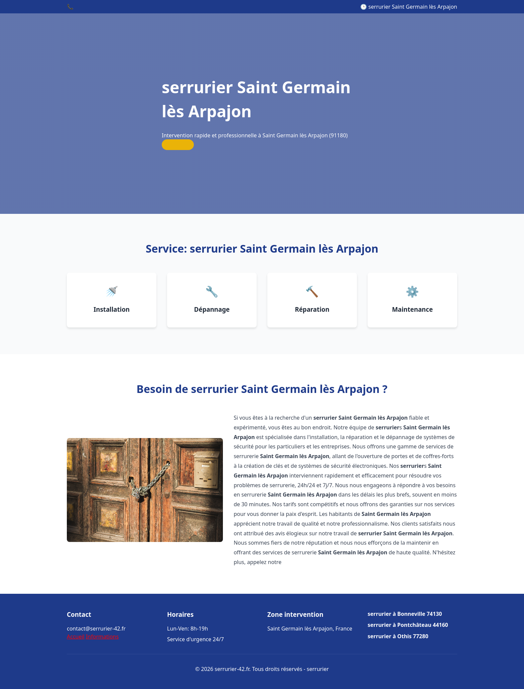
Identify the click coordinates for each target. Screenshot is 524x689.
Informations (102, 636)
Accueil (76, 636)
